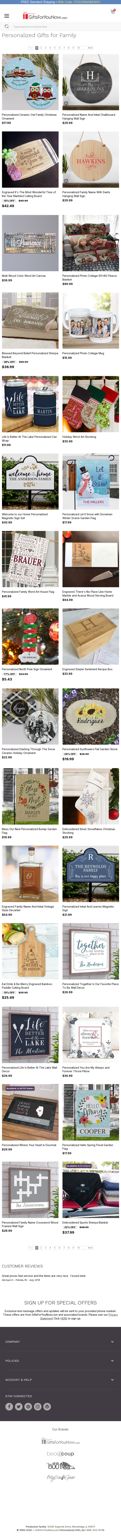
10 (78, 47)
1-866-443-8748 (94, 1530)
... (84, 47)
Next (90, 47)
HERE (63, 1318)
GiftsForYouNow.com (47, 1530)
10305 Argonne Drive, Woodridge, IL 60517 (71, 1526)
